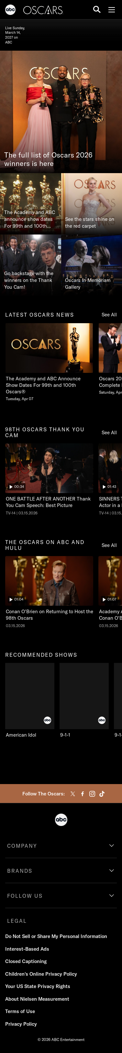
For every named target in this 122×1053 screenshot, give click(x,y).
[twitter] (73, 794)
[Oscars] (43, 10)
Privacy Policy (21, 1024)
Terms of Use (20, 1011)
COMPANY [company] (22, 846)
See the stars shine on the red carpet (89, 222)
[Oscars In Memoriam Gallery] (91, 265)
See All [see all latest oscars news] (109, 314)
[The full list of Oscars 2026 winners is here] (61, 112)
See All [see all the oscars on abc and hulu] (109, 545)
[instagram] (92, 794)
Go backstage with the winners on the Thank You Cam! (28, 280)
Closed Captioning (26, 961)
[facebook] (82, 794)
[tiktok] (102, 794)
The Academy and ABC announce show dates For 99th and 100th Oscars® (29, 219)
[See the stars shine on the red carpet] (91, 204)
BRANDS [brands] (19, 871)
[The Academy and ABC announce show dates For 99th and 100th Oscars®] (30, 204)
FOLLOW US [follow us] (25, 896)
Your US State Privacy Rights (37, 986)
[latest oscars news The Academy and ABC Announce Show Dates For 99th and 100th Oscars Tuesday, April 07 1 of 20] (49, 362)
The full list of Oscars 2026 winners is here (48, 159)
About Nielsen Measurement (37, 999)
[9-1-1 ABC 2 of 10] (84, 700)
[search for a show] (97, 9)
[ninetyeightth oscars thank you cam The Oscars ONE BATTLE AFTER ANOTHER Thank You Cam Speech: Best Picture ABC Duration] (49, 479)
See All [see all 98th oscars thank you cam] (109, 432)
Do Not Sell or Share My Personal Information (56, 936)
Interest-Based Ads (27, 949)
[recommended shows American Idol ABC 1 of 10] (29, 700)
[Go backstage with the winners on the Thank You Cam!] (30, 265)
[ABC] (10, 11)
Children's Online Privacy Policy (41, 974)
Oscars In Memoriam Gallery (88, 283)
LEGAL (17, 921)
